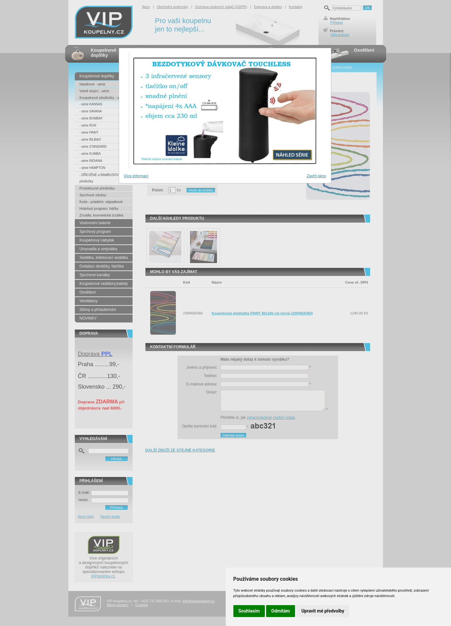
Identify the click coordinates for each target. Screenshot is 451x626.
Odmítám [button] (280, 610)
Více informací (136, 176)
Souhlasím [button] (249, 610)
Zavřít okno (316, 176)
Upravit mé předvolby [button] (322, 610)
